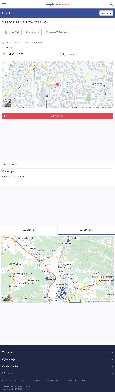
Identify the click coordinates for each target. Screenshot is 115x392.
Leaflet (84, 107)
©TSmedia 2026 (106, 107)
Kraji (16, 380)
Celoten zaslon (108, 64)
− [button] (6, 69)
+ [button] (6, 65)
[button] (6, 75)
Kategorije (26, 380)
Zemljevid (86, 229)
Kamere (70, 54)
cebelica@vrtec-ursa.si (58, 32)
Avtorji (84, 380)
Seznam (28, 229)
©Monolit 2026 (93, 107)
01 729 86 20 (13, 32)
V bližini (5, 47)
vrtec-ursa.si (34, 32)
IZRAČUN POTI (57, 116)
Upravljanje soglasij (52, 380)
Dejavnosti (6, 380)
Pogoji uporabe (71, 380)
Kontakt (37, 380)
